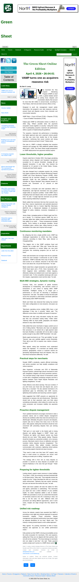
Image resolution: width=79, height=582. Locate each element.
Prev (26, 565)
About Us (4, 54)
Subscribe (5, 46)
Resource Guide (39, 50)
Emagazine (16, 574)
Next (32, 565)
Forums (10, 50)
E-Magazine (27, 50)
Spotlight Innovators (61, 50)
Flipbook (23, 574)
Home (3, 50)
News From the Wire (33, 574)
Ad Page (49, 50)
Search (74, 54)
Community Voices (28, 576)
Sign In (74, 46)
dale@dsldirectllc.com (28, 551)
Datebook (18, 50)
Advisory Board (50, 576)
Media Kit (72, 50)
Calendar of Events (70, 574)
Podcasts (60, 574)
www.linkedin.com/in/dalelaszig (31, 553)
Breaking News (45, 574)
